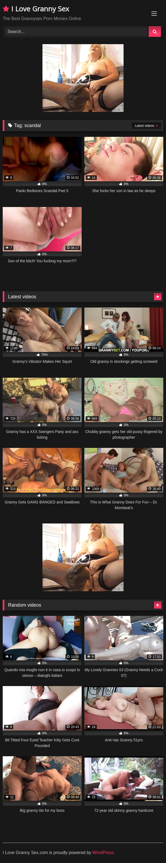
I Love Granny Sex (36, 9)
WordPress (103, 852)
